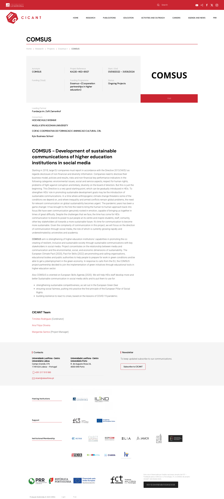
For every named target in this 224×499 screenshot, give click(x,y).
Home (75, 18)
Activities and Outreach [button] (153, 18)
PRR (215, 18)
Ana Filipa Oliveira (41, 325)
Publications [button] (109, 18)
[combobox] (174, 5)
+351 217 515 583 (41, 372)
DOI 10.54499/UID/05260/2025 (161, 484)
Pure (74, 497)
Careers (176, 18)
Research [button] (90, 18)
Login (63, 497)
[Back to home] (23, 17)
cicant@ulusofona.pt (44, 378)
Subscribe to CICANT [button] (133, 366)
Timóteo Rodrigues (41, 319)
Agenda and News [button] (196, 18)
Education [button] (128, 18)
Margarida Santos (41, 332)
